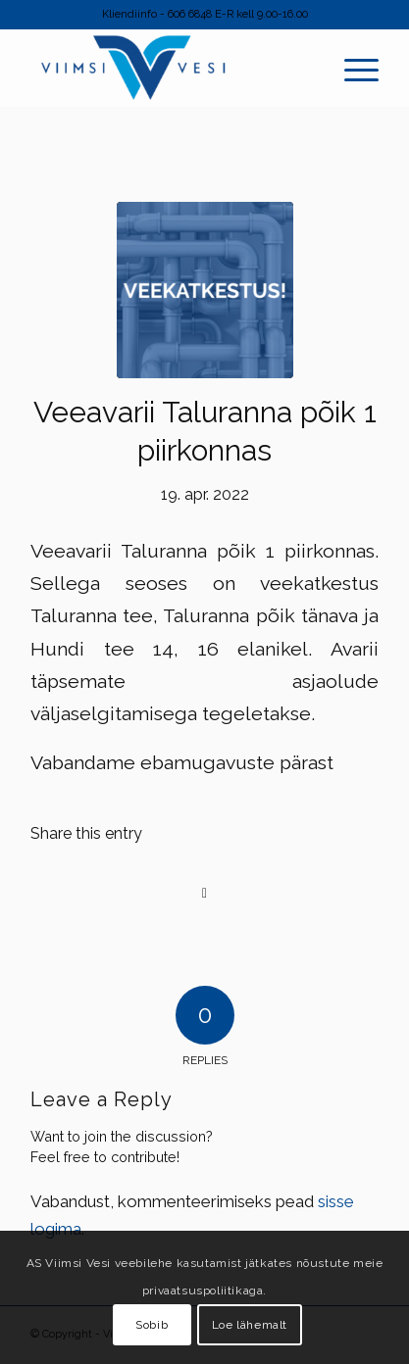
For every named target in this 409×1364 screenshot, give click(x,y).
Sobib (151, 1325)
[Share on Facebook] (204, 893)
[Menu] (361, 67)
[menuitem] (361, 67)
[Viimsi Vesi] (169, 67)
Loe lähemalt (249, 1325)
